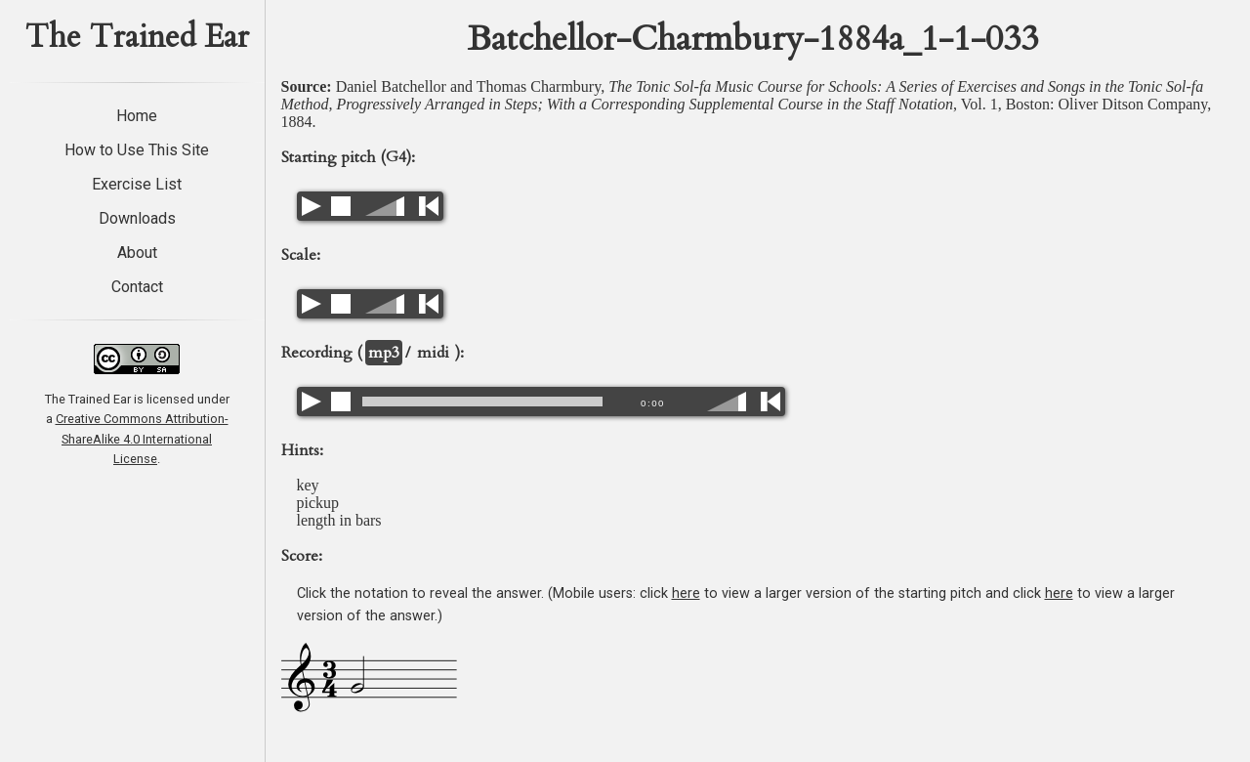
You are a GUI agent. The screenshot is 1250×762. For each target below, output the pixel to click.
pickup (318, 502)
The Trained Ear (137, 37)
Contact (137, 286)
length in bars (339, 520)
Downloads (137, 218)
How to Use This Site (136, 150)
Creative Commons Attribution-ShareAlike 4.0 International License (142, 438)
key (308, 485)
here (686, 593)
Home (136, 115)
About (137, 252)
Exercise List (137, 184)
